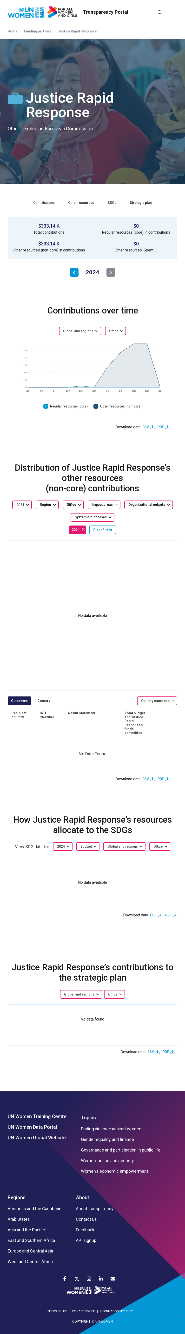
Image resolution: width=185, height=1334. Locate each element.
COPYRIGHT (81, 1321)
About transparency (94, 1208)
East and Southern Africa (31, 1240)
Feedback (85, 1230)
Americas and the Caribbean (34, 1208)
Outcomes (19, 701)
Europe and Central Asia (30, 1251)
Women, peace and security (107, 1160)
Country (43, 701)
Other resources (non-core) (121, 406)
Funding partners (38, 31)
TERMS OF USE (57, 1311)
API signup (86, 1240)
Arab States (19, 1219)
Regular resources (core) (69, 406)
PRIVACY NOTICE (83, 1311)
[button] (156, 250)
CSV (145, 427)
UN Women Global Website (37, 1137)
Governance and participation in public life (120, 1150)
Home (12, 31)
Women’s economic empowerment (114, 1171)
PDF (161, 427)
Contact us (86, 1219)
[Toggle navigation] (173, 12)
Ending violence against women (111, 1129)
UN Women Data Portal (32, 1127)
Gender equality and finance (107, 1139)
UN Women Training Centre (37, 1116)
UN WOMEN (104, 1321)
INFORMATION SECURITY (116, 1311)
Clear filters (102, 530)
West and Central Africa (30, 1261)
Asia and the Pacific (26, 1230)
